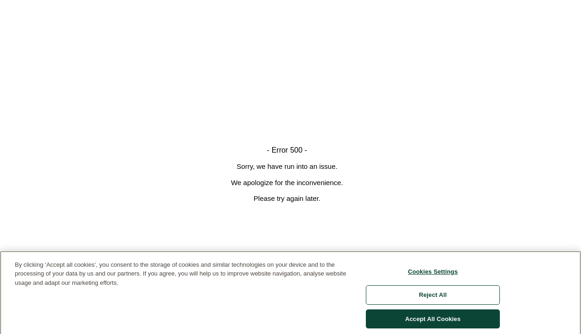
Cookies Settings (433, 273)
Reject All (433, 297)
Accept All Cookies (433, 321)
